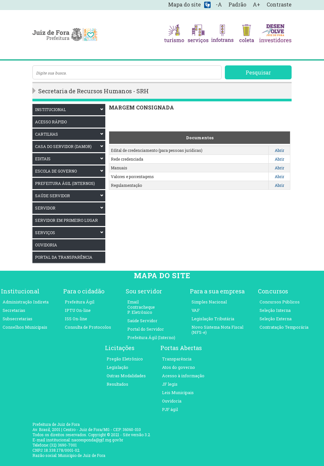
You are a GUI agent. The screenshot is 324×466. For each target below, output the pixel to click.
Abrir (279, 150)
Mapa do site (184, 4)
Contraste (279, 4)
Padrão (237, 4)
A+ (256, 4)
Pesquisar (258, 72)
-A (219, 4)
